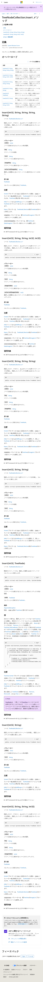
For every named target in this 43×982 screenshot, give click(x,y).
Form (21, 634)
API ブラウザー (15, 13)
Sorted (6, 194)
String (10, 150)
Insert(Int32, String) (8, 98)
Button (36, 623)
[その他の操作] (39, 13)
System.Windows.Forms (14, 45)
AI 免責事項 (6, 969)
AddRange (19, 202)
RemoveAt (7, 694)
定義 (4, 28)
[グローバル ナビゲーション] (1, 2)
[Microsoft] (21, 2)
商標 (4, 977)
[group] (22, 135)
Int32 (11, 143)
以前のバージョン (16, 969)
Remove (15, 625)
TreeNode (7, 182)
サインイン (39, 2)
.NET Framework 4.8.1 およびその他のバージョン (19, 232)
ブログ (24, 969)
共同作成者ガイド (23, 924)
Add (5, 202)
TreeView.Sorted (8, 676)
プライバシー (6, 972)
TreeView (12, 198)
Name (6, 209)
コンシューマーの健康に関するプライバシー (15, 974)
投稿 (31, 969)
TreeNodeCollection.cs (15, 119)
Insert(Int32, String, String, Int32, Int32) (13, 34)
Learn (3, 13)
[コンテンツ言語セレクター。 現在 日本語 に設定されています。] (6, 965)
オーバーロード (7, 30)
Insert (25, 629)
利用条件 (32, 974)
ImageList (31, 215)
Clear (17, 694)
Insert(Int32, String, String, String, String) (13, 32)
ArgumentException (9, 608)
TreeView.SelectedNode (11, 627)
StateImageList (8, 223)
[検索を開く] (33, 2)
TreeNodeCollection (23, 209)
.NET (8, 13)
